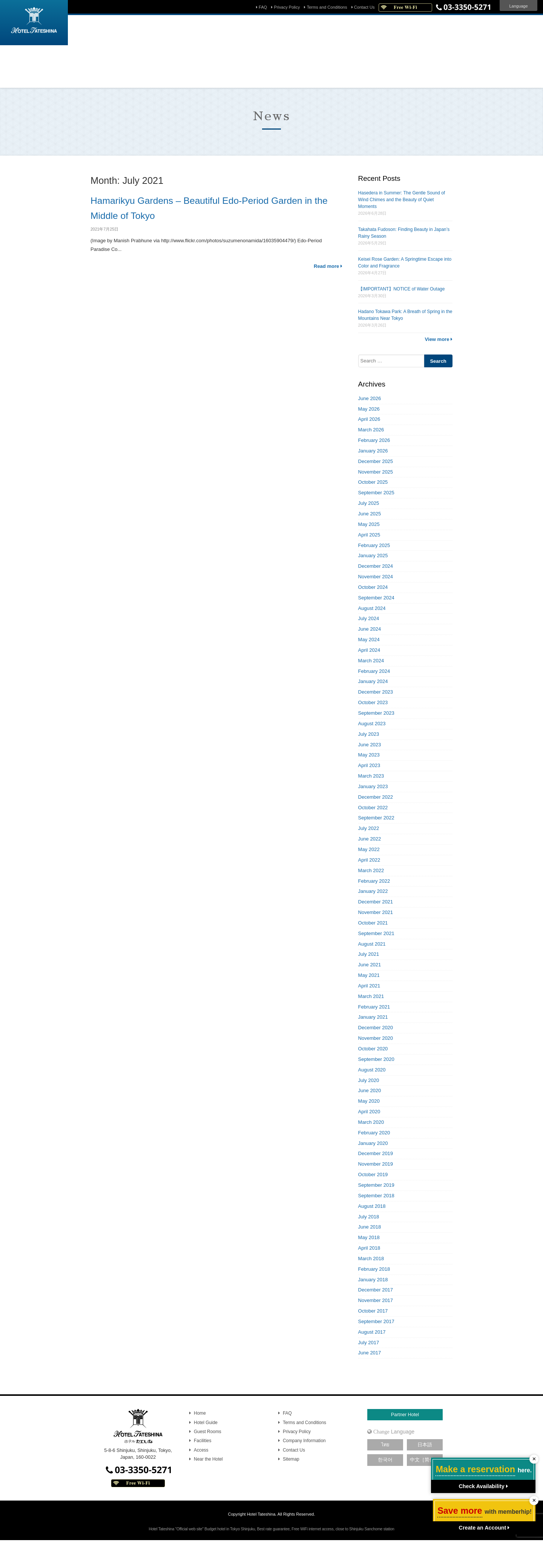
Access (201, 1450)
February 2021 (374, 1007)
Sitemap (291, 1459)
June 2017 (369, 1353)
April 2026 (369, 419)
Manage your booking (223, 77)
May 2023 (369, 755)
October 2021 (373, 923)
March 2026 (371, 429)
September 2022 (376, 818)
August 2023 (372, 723)
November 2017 (375, 1300)
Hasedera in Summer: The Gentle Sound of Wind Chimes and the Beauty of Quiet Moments (401, 199)
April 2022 (369, 860)
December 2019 (375, 1153)
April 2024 (369, 650)
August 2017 (372, 1332)
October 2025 (373, 482)
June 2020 (369, 1090)
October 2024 (373, 587)
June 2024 (369, 629)
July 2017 (368, 1342)
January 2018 (373, 1279)
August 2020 (372, 1070)
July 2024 (368, 618)
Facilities (202, 1440)
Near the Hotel (208, 1459)
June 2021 (369, 964)
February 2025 (374, 545)
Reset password (273, 77)
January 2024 (373, 681)
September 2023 (376, 713)
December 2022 (375, 797)
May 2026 (369, 409)
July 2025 (368, 503)
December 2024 (375, 566)
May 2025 (369, 524)
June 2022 (369, 839)
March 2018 (371, 1258)
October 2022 (373, 807)
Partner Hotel (405, 1414)
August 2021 (372, 944)
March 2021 (371, 996)
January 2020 (373, 1143)
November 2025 (375, 472)
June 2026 (369, 398)
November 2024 (375, 576)
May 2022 (369, 849)
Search (354, 62)
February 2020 (374, 1132)
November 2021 (375, 912)
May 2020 (369, 1101)
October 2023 (373, 702)
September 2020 (376, 1059)
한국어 (385, 1460)
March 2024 (371, 660)
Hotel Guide (206, 1422)
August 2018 (372, 1206)
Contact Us (364, 7)
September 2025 (376, 492)
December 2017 (375, 1290)
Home (200, 1413)
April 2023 (369, 765)
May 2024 (369, 639)
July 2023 (368, 734)
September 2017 (376, 1321)
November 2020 (375, 1038)
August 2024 (372, 608)
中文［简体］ (424, 1460)
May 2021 (369, 975)
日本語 (424, 1444)
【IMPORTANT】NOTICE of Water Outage (401, 289)
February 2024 (374, 671)
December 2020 (375, 1027)
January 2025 (373, 555)
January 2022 (373, 891)
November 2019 (375, 1164)
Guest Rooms (207, 1431)
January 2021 (373, 1017)
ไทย (385, 1444)
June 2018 (369, 1227)
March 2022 (371, 870)
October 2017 (373, 1311)
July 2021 (368, 954)
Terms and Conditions (327, 7)
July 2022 (368, 828)
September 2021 (376, 933)
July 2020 (368, 1080)
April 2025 (369, 535)
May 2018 (369, 1237)
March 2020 (371, 1122)
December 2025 (375, 461)
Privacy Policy (287, 7)
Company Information (304, 1440)
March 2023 (371, 776)
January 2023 (373, 786)
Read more (328, 266)
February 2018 (374, 1269)
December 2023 (375, 692)
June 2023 (369, 744)
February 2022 (374, 881)
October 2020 (373, 1048)
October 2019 (373, 1174)
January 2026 (373, 451)
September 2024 (376, 598)
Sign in (307, 77)
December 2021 (375, 902)
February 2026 (374, 440)
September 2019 (376, 1185)
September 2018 (376, 1195)
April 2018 (369, 1248)
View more (438, 339)
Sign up (333, 77)
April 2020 (369, 1111)
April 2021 (369, 986)
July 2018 (368, 1217)
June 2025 (369, 514)
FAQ (263, 7)
